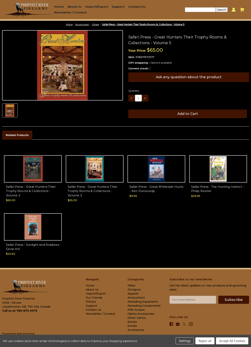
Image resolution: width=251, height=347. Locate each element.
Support (118, 6)
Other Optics (137, 318)
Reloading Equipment (143, 301)
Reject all (204, 341)
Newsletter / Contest (70, 12)
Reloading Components (144, 305)
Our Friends (94, 297)
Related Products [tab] (17, 135)
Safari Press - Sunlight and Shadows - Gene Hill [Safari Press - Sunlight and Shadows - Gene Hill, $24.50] (33, 247)
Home (59, 6)
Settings (185, 341)
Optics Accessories (141, 313)
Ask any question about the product (189, 77)
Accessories (136, 330)
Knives (132, 326)
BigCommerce (26, 333)
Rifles (131, 285)
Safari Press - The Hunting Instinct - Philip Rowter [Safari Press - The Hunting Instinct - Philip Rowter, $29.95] (217, 189)
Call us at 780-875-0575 (19, 310)
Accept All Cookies (232, 341)
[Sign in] (234, 10)
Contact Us (137, 6)
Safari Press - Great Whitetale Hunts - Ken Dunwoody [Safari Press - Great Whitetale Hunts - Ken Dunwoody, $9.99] (156, 189)
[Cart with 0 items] (242, 10)
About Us (74, 6)
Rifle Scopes (136, 309)
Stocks (132, 322)
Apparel (133, 293)
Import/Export (96, 6)
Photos (91, 301)
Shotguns (134, 289)
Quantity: (134, 90)
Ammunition (136, 297)
